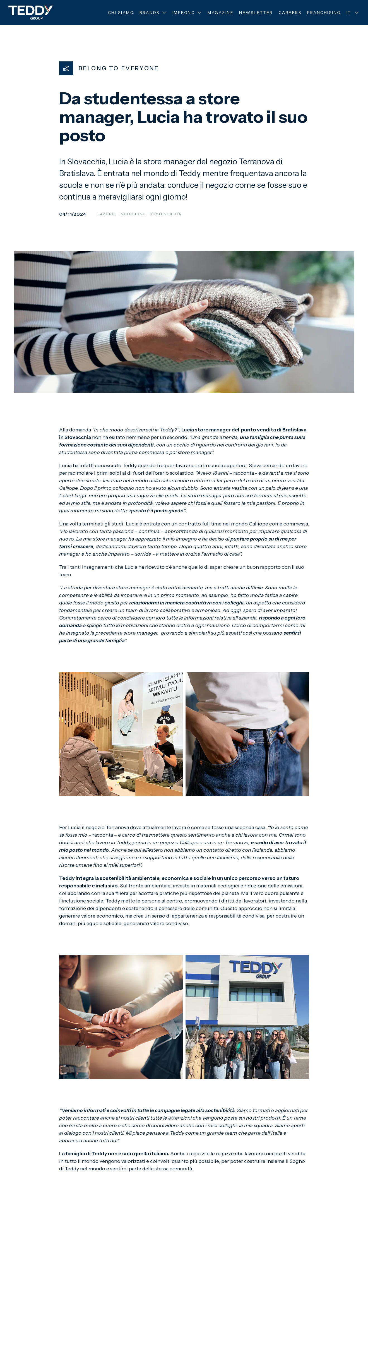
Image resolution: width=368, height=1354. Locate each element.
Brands (153, 12)
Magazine (221, 13)
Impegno (187, 12)
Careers (290, 13)
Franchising (324, 13)
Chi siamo (121, 13)
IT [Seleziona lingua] (353, 12)
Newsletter (256, 13)
